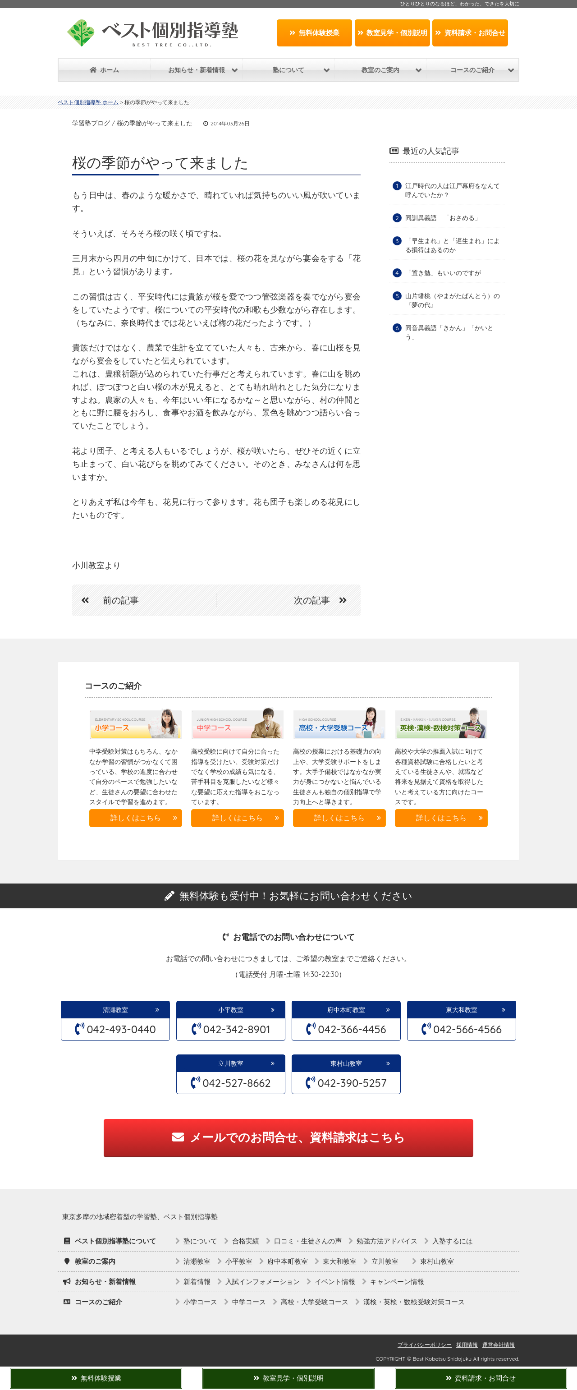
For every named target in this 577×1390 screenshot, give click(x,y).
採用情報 (467, 1344)
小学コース (200, 1302)
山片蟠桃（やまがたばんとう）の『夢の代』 (452, 300)
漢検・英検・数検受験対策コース (414, 1302)
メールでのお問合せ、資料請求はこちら (288, 1137)
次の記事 (325, 600)
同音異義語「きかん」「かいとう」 (449, 332)
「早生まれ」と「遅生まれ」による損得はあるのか (452, 245)
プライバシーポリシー (425, 1344)
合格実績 (245, 1241)
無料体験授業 (314, 32)
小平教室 (230, 1010)
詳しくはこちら (135, 817)
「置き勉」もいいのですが (443, 273)
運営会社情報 (498, 1344)
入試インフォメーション (262, 1281)
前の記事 (105, 600)
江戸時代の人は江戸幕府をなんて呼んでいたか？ (452, 190)
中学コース (249, 1302)
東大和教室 (461, 1010)
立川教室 (234, 1063)
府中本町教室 (346, 1010)
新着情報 (197, 1281)
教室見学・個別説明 (392, 32)
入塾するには (452, 1241)
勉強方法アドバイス (387, 1241)
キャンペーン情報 (397, 1281)
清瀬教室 (115, 1010)
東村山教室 (346, 1063)
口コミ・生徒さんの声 (308, 1241)
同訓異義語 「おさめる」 (443, 218)
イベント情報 (335, 1281)
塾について (200, 1241)
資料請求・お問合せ (470, 32)
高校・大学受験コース (314, 1302)
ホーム (104, 70)
